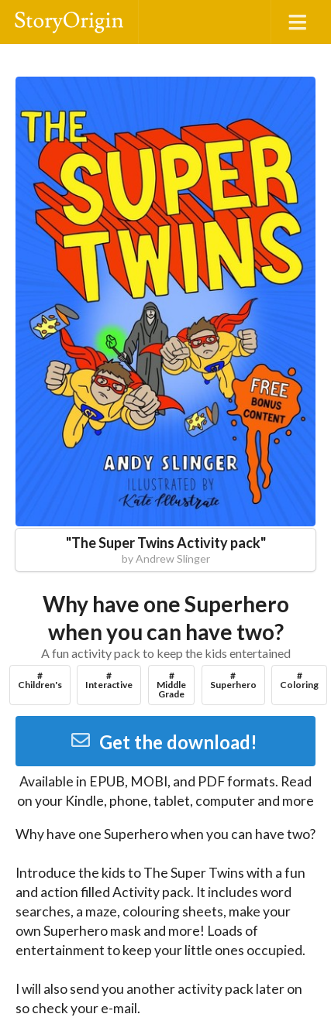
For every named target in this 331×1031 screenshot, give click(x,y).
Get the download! (164, 742)
